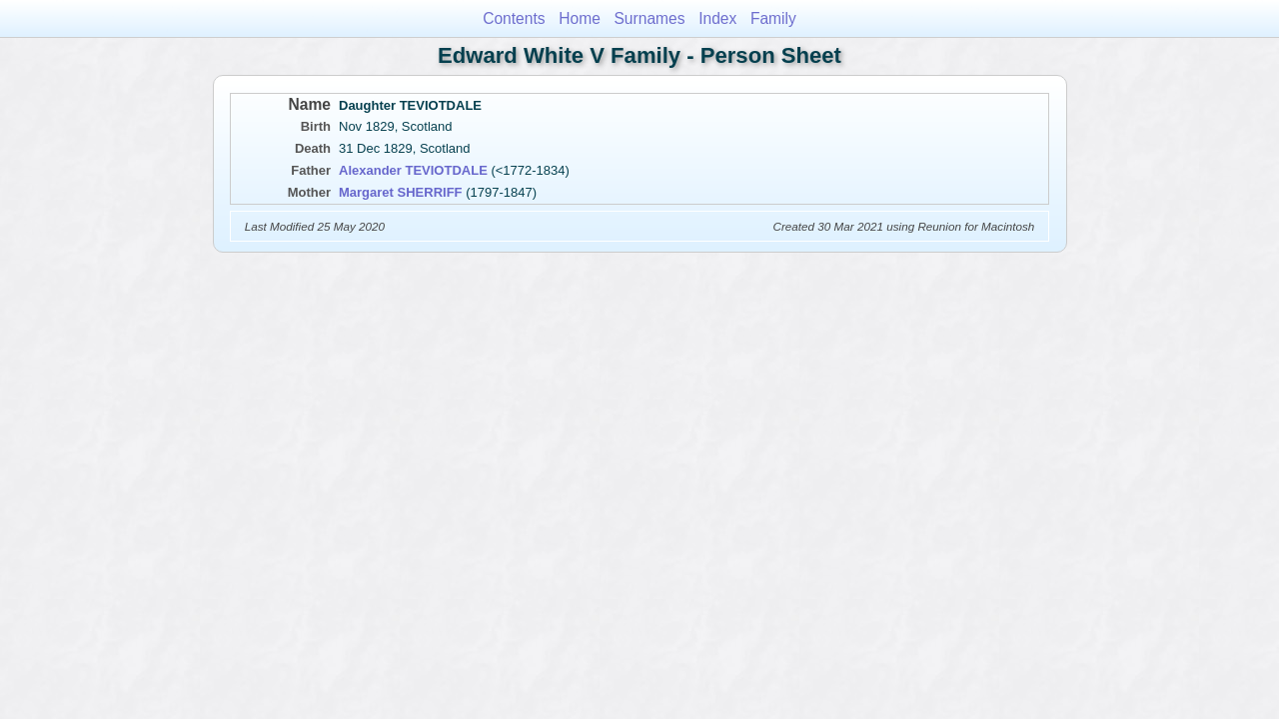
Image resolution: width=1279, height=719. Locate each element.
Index (717, 18)
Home (580, 18)
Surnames (649, 18)
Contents (514, 18)
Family (773, 18)
